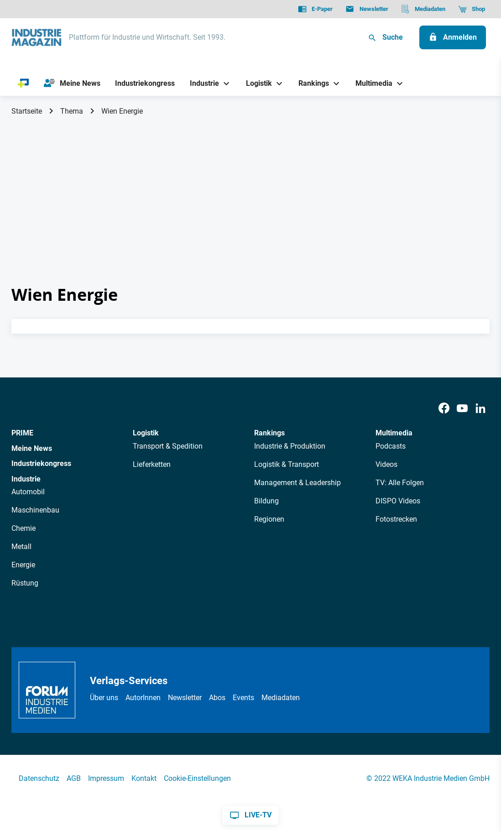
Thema (71, 111)
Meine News (31, 448)
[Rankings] (310, 83)
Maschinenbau (35, 510)
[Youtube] (462, 408)
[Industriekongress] (145, 83)
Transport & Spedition (168, 446)
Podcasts (391, 446)
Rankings (269, 433)
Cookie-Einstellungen (197, 778)
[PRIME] (23, 83)
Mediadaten (280, 697)
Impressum (106, 778)
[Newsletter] (366, 9)
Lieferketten (152, 464)
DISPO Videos (398, 501)
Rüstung (24, 583)
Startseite (26, 111)
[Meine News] (72, 83)
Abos (217, 697)
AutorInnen (143, 697)
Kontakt (144, 778)
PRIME (22, 433)
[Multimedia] (370, 83)
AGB (74, 778)
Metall (21, 546)
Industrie (26, 479)
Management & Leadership (297, 482)
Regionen (269, 519)
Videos (386, 464)
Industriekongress (41, 463)
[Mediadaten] (423, 9)
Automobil (28, 491)
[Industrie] (201, 83)
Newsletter (185, 697)
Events (243, 697)
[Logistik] (255, 83)
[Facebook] (443, 408)
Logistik (146, 433)
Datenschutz (39, 778)
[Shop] (472, 9)
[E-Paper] (315, 9)
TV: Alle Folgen (400, 482)
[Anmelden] (452, 37)
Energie (23, 564)
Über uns (104, 697)
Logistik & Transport (286, 464)
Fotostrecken (396, 519)
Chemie (23, 528)
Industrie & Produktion (289, 446)
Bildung (266, 501)
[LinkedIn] (480, 408)
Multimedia (394, 433)
